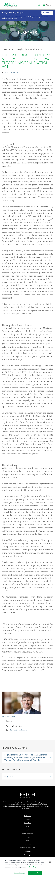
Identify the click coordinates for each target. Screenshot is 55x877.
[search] (39, 5)
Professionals (27, 816)
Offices (27, 826)
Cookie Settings (19, 873)
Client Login (27, 855)
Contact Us (27, 851)
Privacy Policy (27, 844)
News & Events (27, 823)
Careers (27, 837)
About (27, 841)
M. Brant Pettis (12, 72)
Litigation (8, 776)
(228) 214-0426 (16, 726)
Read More (47, 13)
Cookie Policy (31, 867)
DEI (28, 830)
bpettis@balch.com (18, 730)
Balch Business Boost (27, 833)
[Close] (50, 862)
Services (28, 819)
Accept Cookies (34, 873)
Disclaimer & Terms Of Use (27, 848)
